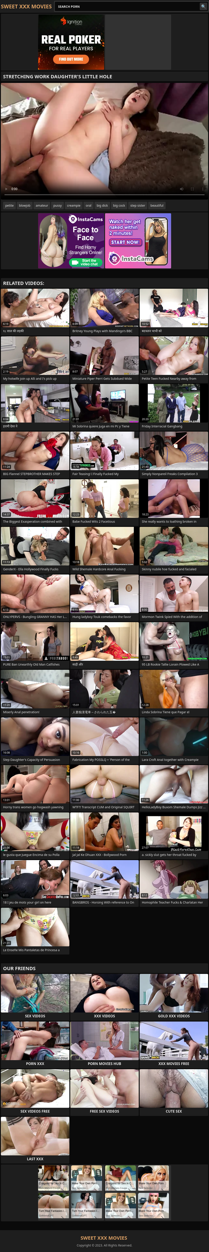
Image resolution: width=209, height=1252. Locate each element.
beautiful (156, 205)
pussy (57, 205)
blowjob (24, 205)
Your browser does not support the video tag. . (104, 141)
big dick (102, 205)
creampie (73, 205)
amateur (42, 205)
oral (88, 205)
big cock (119, 205)
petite (9, 205)
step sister (137, 205)
